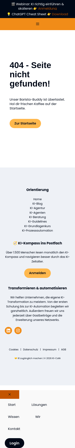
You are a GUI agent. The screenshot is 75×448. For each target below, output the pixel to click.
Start (12, 404)
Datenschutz (30, 349)
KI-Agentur (37, 208)
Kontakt (14, 429)
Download (60, 14)
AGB (63, 349)
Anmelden (37, 273)
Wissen (13, 416)
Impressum (49, 349)
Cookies (13, 349)
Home (37, 199)
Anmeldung (47, 8)
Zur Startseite (25, 123)
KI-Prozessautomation (37, 231)
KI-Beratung (37, 217)
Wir (37, 416)
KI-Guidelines (37, 221)
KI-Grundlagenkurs (37, 226)
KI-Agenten (37, 213)
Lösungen (39, 404)
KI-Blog (38, 204)
